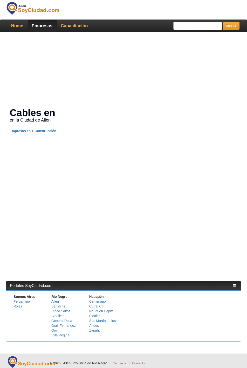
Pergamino (22, 301)
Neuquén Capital (101, 311)
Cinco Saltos (60, 311)
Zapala (94, 330)
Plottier (94, 316)
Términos (119, 363)
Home (17, 25)
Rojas (18, 306)
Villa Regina (60, 335)
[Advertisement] (123, 70)
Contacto (138, 363)
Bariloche (58, 306)
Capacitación (74, 25)
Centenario (97, 301)
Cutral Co (96, 306)
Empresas (42, 25)
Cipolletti (57, 316)
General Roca (61, 321)
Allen (55, 301)
